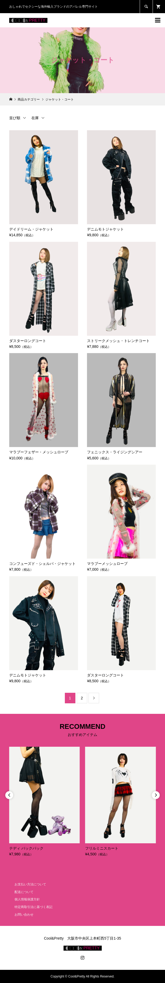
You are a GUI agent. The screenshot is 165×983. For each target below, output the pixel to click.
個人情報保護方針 (27, 899)
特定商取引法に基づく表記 (33, 907)
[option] (44, 802)
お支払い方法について (30, 884)
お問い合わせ (23, 914)
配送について (23, 892)
